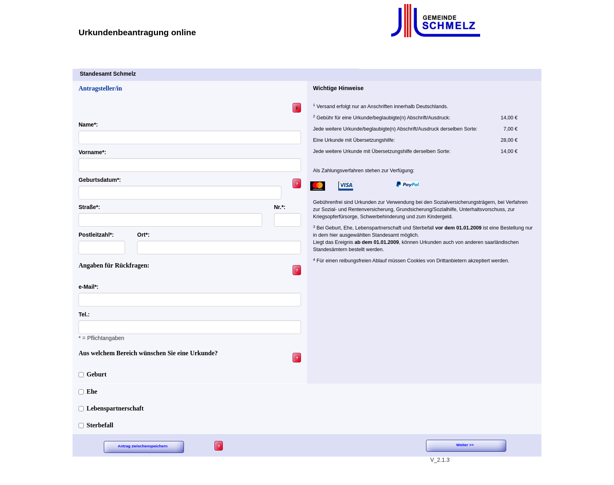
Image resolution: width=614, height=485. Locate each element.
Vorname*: (92, 152)
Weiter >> (465, 445)
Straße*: (89, 207)
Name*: (88, 124)
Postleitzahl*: (96, 234)
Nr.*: (280, 207)
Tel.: (84, 314)
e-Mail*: (89, 287)
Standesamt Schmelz (219, 73)
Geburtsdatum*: (100, 180)
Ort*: (143, 234)
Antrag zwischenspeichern (143, 446)
